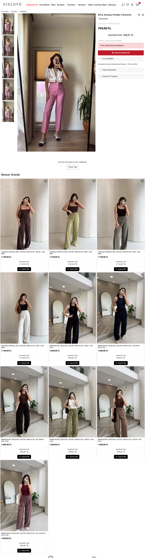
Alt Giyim (82, 5)
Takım (53, 5)
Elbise (90, 5)
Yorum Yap (72, 167)
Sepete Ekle (24, 269)
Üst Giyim (72, 5)
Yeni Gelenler (44, 5)
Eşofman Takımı (100, 5)
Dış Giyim (61, 5)
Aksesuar (113, 5)
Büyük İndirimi (32, 5)
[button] (138, 5)
